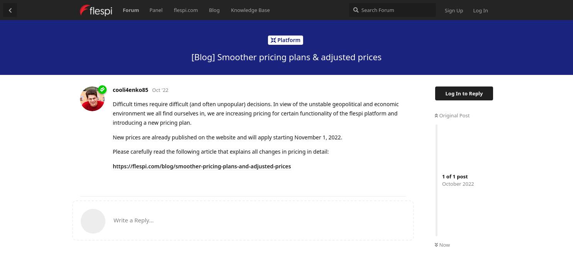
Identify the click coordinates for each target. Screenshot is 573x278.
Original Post (452, 115)
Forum (131, 10)
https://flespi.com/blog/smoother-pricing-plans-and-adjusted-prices (202, 166)
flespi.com (186, 10)
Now (442, 244)
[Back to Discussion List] (10, 10)
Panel (156, 10)
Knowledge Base (250, 10)
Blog (214, 10)
